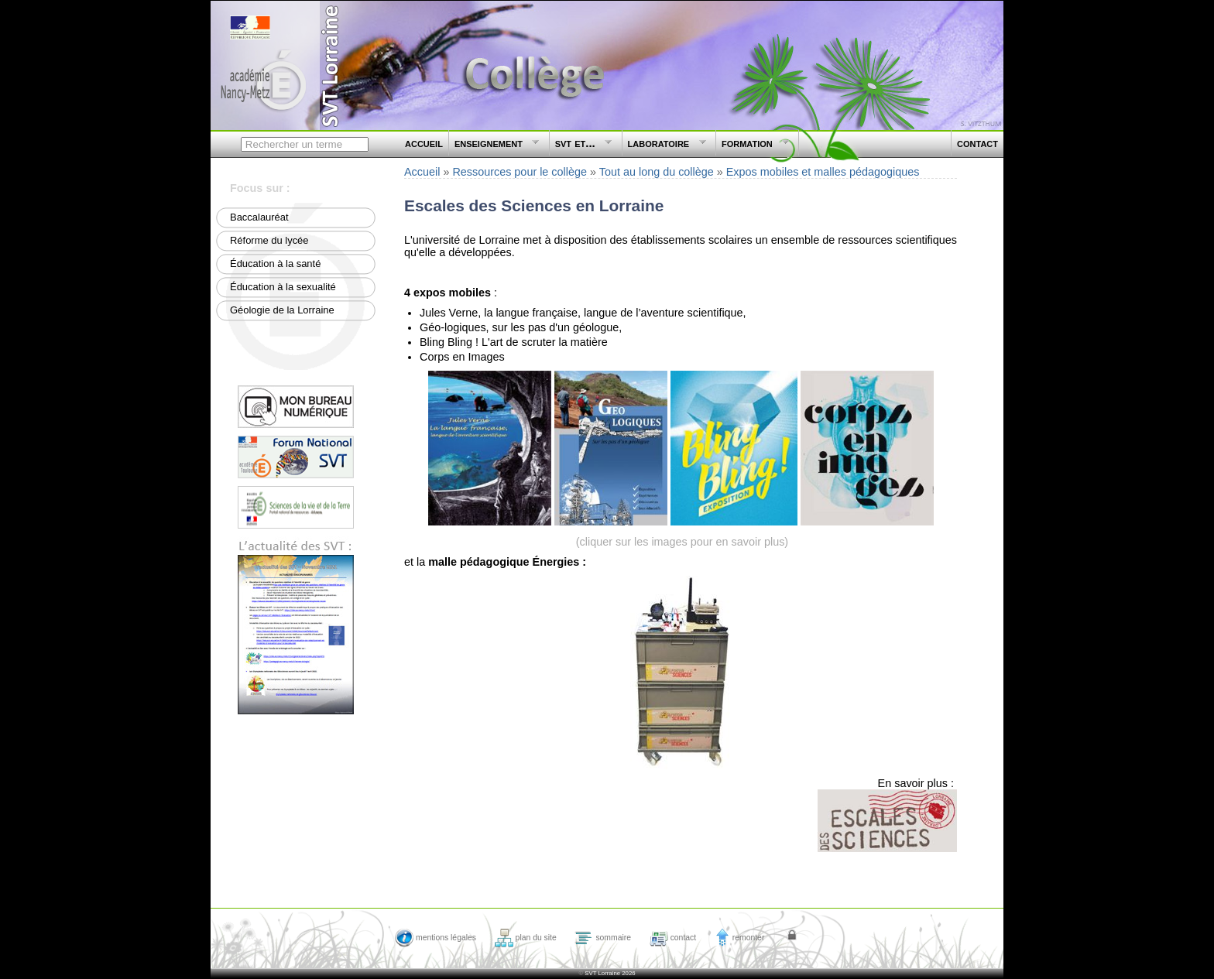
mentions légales (435, 937)
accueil (424, 142)
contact (977, 142)
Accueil (422, 172)
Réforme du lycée (269, 240)
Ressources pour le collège (519, 172)
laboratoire (664, 146)
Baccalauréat (259, 217)
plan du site (526, 937)
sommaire (602, 937)
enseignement (494, 146)
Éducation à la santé (275, 263)
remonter (740, 937)
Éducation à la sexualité (283, 287)
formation (753, 146)
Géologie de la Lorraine (282, 310)
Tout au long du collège (656, 172)
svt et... (581, 146)
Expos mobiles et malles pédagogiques (823, 172)
